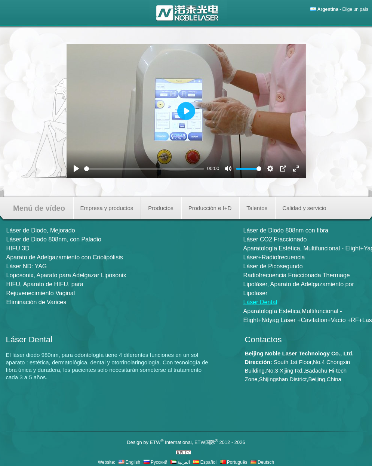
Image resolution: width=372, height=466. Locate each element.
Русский (155, 462)
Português (234, 462)
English (130, 462)
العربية (180, 462)
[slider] (144, 168)
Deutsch (262, 462)
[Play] (76, 169)
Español (204, 462)
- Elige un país (342, 9)
